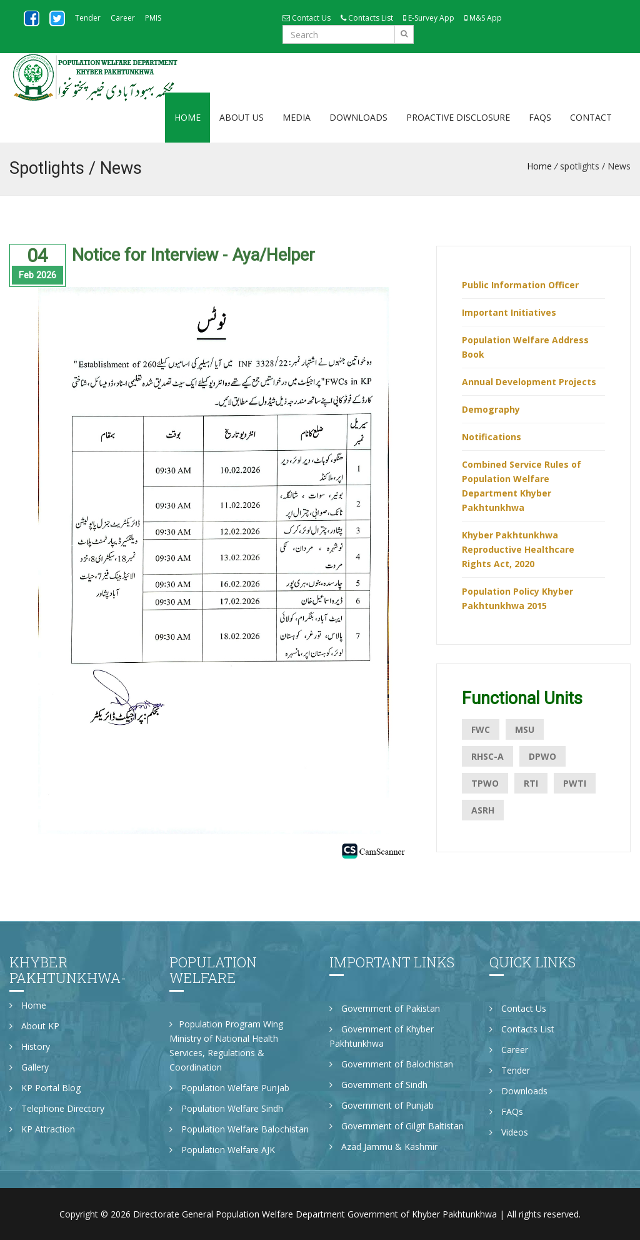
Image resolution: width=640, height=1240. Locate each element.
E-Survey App (428, 18)
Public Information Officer (520, 285)
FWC (480, 729)
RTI (531, 783)
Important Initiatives (509, 312)
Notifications (491, 437)
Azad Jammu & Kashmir (383, 1146)
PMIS (153, 18)
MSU (524, 729)
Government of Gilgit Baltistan (396, 1126)
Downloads (358, 117)
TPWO (485, 783)
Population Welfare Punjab (229, 1088)
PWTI (574, 783)
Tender (88, 18)
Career (123, 18)
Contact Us (306, 18)
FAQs (540, 117)
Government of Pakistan (384, 1008)
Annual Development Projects (529, 382)
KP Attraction (42, 1129)
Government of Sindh (378, 1085)
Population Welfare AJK (222, 1150)
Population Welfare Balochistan (239, 1129)
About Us (241, 117)
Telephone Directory (56, 1108)
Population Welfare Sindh (226, 1108)
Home (187, 117)
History (29, 1046)
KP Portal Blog (45, 1088)
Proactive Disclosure (458, 117)
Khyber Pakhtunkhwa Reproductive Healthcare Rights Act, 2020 (518, 549)
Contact (591, 117)
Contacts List (367, 18)
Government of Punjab (381, 1105)
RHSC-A (487, 756)
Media (296, 117)
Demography (491, 409)
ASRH (482, 810)
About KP (34, 1026)
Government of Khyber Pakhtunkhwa (381, 1036)
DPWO (542, 756)
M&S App (483, 18)
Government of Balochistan (391, 1064)
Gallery (29, 1067)
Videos (508, 1132)
